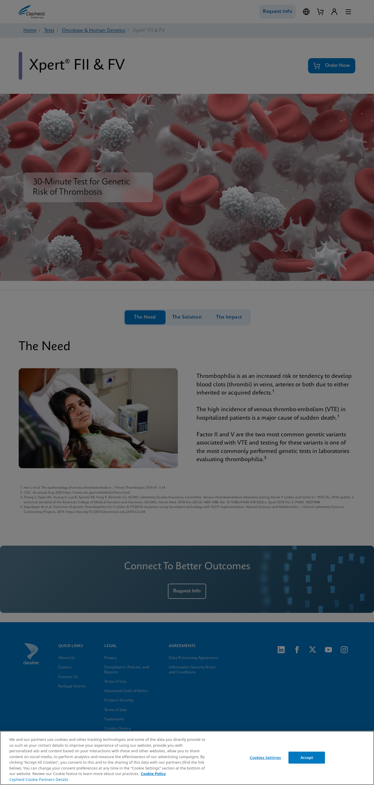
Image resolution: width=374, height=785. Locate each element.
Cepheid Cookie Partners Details (38, 779)
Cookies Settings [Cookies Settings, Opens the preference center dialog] (265, 757)
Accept (306, 757)
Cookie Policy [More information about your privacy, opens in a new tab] (153, 773)
